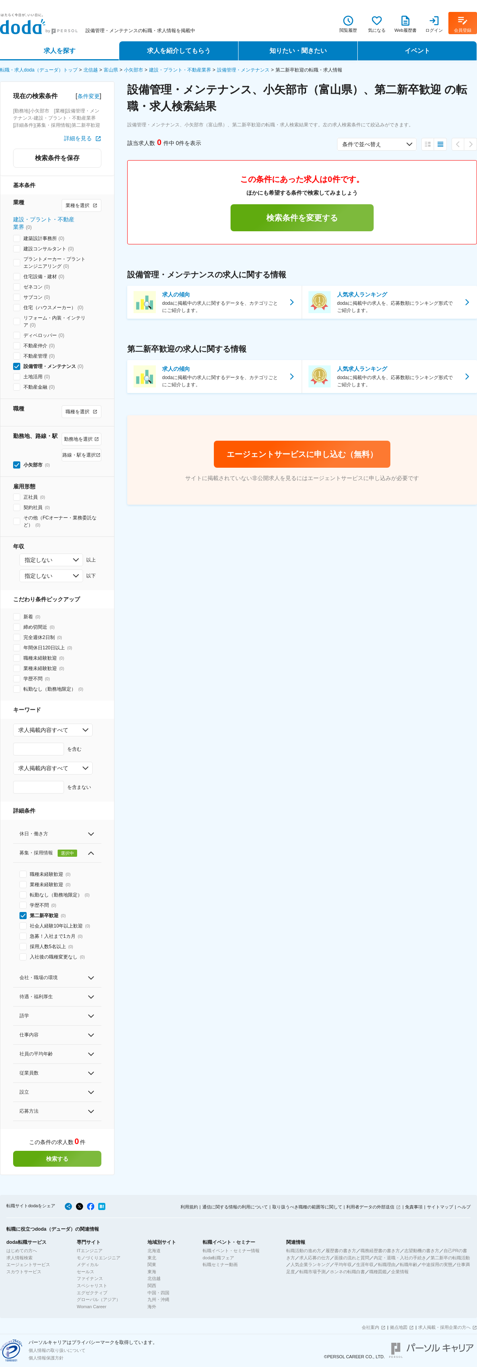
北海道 (154, 1250)
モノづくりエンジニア (98, 1257)
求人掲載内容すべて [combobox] (43, 730)
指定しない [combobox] (38, 560)
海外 (151, 1306)
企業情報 (400, 1271)
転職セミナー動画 (220, 1264)
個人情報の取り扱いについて (57, 1350)
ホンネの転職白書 (347, 1271)
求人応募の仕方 (314, 1257)
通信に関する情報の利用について (235, 1206)
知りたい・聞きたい (298, 50)
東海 (151, 1271)
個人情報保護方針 (46, 1357)
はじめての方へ (21, 1250)
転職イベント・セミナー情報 (231, 1250)
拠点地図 (398, 1327)
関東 (151, 1264)
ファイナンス (90, 1278)
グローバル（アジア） (98, 1299)
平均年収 (343, 1264)
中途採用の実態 (437, 1264)
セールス (85, 1271)
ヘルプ (464, 1206)
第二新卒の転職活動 (450, 1257)
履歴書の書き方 (341, 1250)
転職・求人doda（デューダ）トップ (39, 70)
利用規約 (189, 1206)
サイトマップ (440, 1206)
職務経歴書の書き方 (380, 1250)
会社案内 (370, 1327)
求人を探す (60, 50)
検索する (57, 1159)
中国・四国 (158, 1292)
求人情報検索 (19, 1257)
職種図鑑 (378, 1271)
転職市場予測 (312, 1271)
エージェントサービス (28, 1264)
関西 (151, 1285)
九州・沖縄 (158, 1299)
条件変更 (89, 96)
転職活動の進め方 (303, 1250)
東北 (151, 1257)
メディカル (88, 1264)
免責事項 (414, 1206)
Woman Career (91, 1306)
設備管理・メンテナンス (243, 70)
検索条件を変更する (302, 217)
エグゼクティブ (92, 1292)
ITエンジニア (90, 1250)
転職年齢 (408, 1264)
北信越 (90, 70)
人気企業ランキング (310, 1264)
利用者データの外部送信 (370, 1206)
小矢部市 (133, 70)
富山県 (111, 70)
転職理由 (387, 1264)
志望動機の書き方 (421, 1250)
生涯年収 (365, 1264)
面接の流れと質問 (351, 1257)
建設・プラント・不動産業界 (180, 70)
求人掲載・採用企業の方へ (444, 1327)
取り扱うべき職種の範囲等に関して (307, 1206)
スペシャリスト (92, 1285)
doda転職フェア (218, 1257)
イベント (417, 50)
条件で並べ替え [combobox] (361, 144)
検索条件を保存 (57, 158)
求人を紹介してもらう (179, 50)
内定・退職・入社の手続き (400, 1257)
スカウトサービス (23, 1271)
